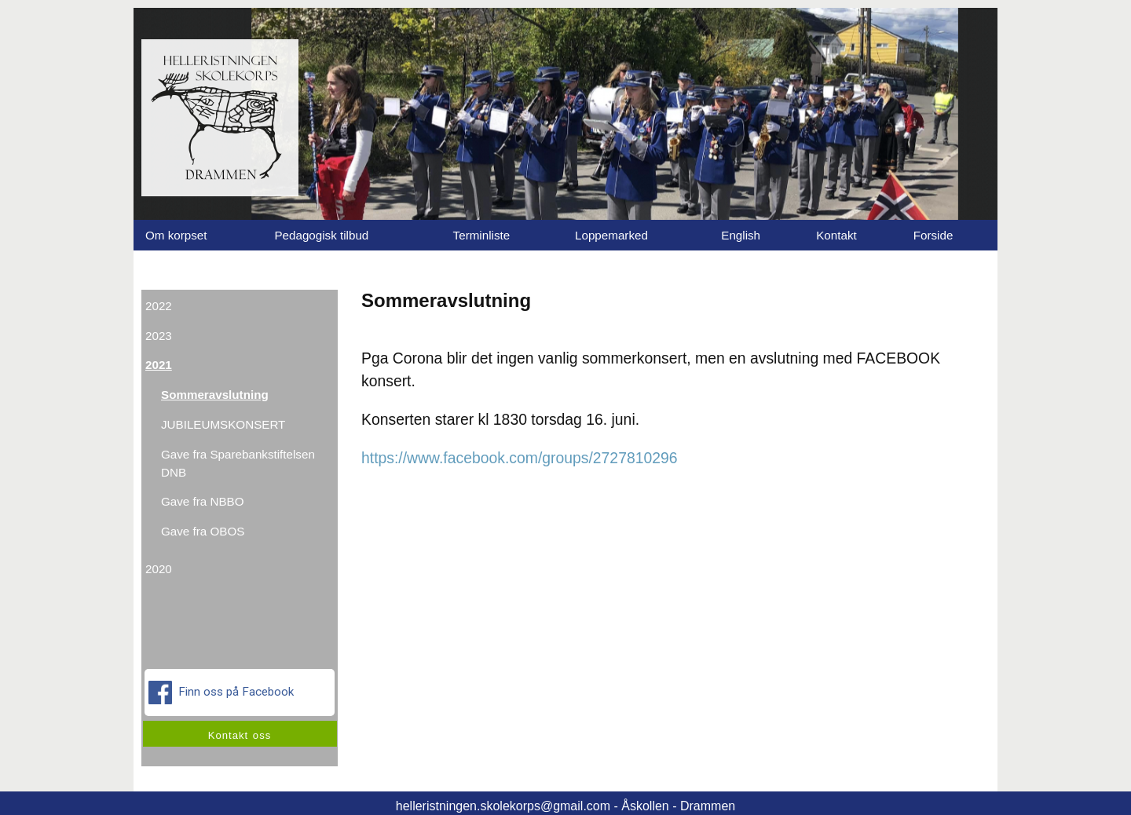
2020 (158, 569)
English (740, 235)
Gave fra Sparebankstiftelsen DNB (238, 463)
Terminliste (482, 235)
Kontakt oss (240, 735)
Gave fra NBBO (202, 501)
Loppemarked (611, 235)
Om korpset (176, 235)
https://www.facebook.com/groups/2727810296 (519, 457)
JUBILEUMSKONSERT (223, 424)
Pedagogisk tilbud (321, 235)
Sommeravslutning (215, 394)
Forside (933, 235)
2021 (158, 364)
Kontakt (836, 235)
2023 (158, 335)
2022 (158, 305)
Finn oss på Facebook (222, 692)
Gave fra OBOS (202, 531)
